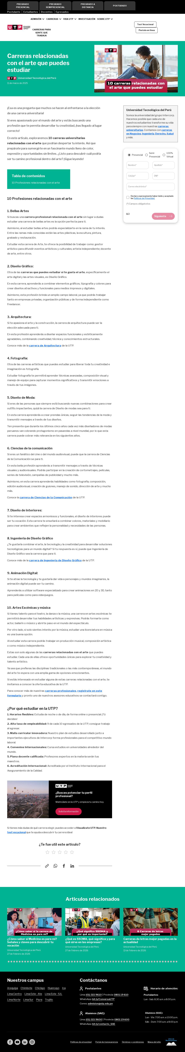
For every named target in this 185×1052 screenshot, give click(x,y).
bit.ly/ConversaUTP (103, 999)
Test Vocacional (145, 24)
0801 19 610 (121, 994)
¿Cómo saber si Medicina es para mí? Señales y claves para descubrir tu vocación (32, 942)
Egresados (62, 12)
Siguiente (163, 216)
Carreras (52, 19)
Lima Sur (28, 999)
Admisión (36, 19)
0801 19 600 (121, 1019)
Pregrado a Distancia (88, 5)
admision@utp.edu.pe (100, 1003)
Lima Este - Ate (33, 993)
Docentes (47, 12)
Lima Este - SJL (53, 993)
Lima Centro (14, 993)
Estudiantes (30, 12)
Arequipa (12, 988)
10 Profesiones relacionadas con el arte (36, 182)
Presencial (137, 155)
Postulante (13, 12)
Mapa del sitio (154, 1042)
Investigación (86, 19)
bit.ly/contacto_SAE (103, 1024)
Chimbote (26, 988)
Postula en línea (147, 30)
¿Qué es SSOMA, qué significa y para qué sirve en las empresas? (90, 940)
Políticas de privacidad (81, 1042)
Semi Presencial (154, 155)
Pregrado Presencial (23, 5)
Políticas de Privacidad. (144, 198)
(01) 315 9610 (94, 994)
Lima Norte (13, 999)
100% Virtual (169, 155)
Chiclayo (40, 988)
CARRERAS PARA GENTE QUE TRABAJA (41, 32)
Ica (64, 988)
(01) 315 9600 (94, 1019)
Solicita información (69, 811)
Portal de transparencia (106, 1042)
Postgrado (120, 5)
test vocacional (16, 832)
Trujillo (49, 999)
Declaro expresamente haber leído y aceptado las (152, 197)
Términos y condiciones (133, 1042)
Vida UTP (68, 19)
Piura (39, 999)
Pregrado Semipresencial (55, 5)
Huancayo (53, 988)
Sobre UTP (103, 19)
